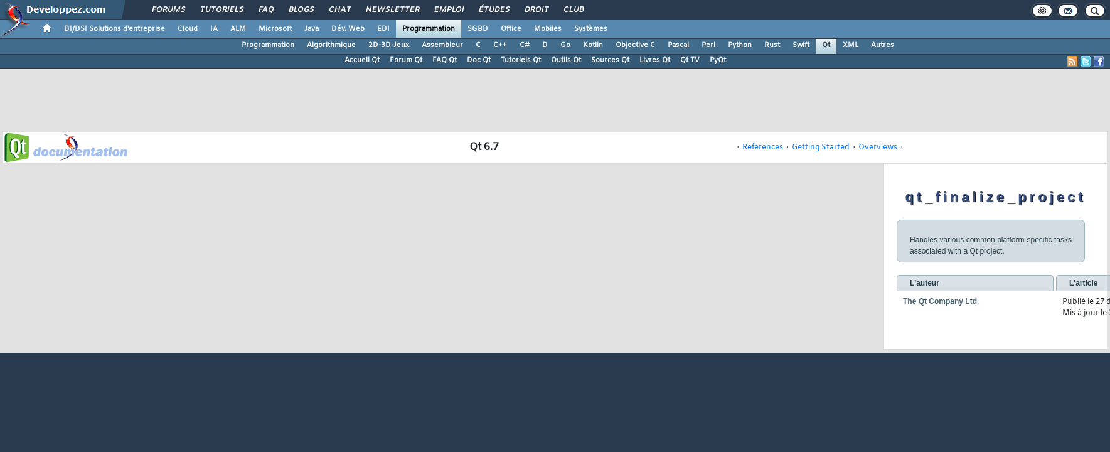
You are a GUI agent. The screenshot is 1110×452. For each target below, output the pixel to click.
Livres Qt (654, 60)
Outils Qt (566, 60)
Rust (772, 45)
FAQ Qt (444, 60)
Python (740, 45)
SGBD (477, 28)
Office (511, 28)
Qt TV (690, 60)
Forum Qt (406, 60)
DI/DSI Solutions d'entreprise (114, 28)
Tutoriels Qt (521, 60)
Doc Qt (479, 60)
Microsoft (275, 28)
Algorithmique (331, 45)
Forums (168, 10)
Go (565, 45)
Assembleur (442, 45)
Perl (708, 45)
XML (850, 45)
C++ (500, 45)
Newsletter (392, 10)
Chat (339, 10)
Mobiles (548, 28)
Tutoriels (221, 10)
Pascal (678, 45)
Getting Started (821, 148)
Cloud (188, 28)
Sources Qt (610, 60)
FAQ (265, 10)
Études (493, 10)
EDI (383, 28)
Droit (536, 10)
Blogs (300, 10)
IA (214, 28)
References (762, 148)
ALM (238, 28)
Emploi (448, 10)
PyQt (718, 60)
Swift (800, 45)
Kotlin (593, 45)
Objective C (635, 45)
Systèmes (590, 28)
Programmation (428, 28)
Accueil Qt (362, 60)
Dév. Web (348, 28)
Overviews (877, 148)
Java (311, 28)
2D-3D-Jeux (388, 45)
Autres (882, 45)
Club (573, 10)
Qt (826, 45)
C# (525, 45)
